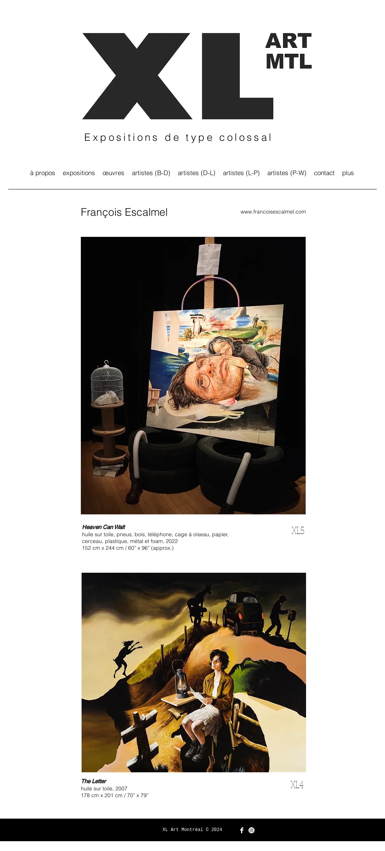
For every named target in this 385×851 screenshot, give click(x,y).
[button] (151, 173)
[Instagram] (252, 830)
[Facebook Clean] (242, 830)
